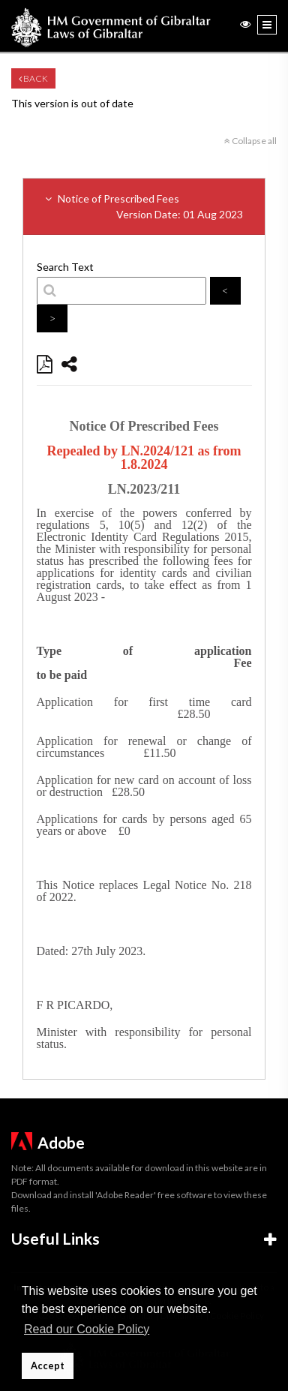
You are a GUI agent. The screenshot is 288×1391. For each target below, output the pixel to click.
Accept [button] (47, 1365)
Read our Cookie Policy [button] (86, 1329)
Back (33, 78)
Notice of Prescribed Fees (144, 207)
